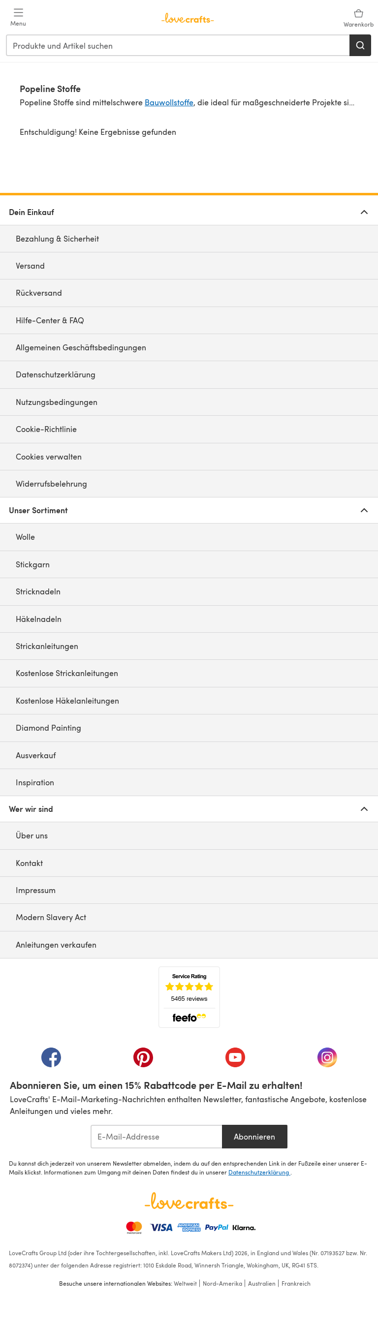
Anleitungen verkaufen (56, 944)
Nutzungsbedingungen (56, 402)
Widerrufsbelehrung (51, 483)
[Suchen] (360, 45)
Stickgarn (33, 564)
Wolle (25, 536)
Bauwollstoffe (169, 102)
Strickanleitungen (47, 646)
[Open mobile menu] (18, 18)
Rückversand (39, 292)
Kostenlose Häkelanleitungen (67, 700)
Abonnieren (254, 1136)
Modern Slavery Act (51, 917)
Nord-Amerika (222, 1283)
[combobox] (178, 45)
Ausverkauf (36, 755)
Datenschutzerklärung (55, 374)
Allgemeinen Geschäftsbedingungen (81, 347)
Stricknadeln (38, 591)
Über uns (32, 835)
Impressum (36, 890)
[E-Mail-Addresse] (156, 1136)
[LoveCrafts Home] (189, 1200)
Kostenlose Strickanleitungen (67, 673)
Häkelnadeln (39, 619)
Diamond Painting (48, 727)
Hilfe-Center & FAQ (50, 320)
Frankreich (296, 1283)
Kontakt (29, 863)
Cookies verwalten (49, 456)
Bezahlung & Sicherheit (57, 238)
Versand (30, 265)
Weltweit (185, 1283)
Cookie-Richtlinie (46, 429)
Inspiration (35, 782)
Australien (262, 1283)
